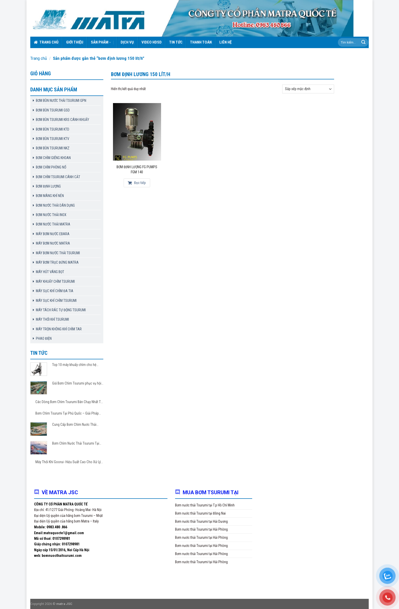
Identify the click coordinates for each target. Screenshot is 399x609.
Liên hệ (225, 42)
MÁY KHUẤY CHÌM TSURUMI (55, 281)
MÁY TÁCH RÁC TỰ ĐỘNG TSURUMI (61, 310)
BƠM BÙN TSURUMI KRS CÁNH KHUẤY (62, 120)
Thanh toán (201, 42)
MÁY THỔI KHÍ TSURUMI (52, 319)
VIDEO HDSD (151, 42)
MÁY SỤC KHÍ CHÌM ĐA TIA (54, 291)
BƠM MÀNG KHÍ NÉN (50, 196)
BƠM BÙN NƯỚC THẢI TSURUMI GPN (61, 100)
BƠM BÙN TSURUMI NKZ (52, 148)
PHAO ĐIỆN (44, 338)
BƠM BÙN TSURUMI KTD (52, 129)
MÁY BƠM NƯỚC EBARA (52, 234)
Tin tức (175, 42)
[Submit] (363, 42)
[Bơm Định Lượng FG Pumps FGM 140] (137, 132)
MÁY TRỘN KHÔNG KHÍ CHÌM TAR (59, 329)
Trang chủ (46, 42)
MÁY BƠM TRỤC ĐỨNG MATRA (57, 262)
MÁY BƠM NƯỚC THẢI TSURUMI (58, 253)
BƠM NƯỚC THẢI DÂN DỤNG (55, 205)
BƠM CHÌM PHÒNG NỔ (51, 167)
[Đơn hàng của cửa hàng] (308, 88)
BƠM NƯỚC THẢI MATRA (53, 224)
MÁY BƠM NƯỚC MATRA (53, 243)
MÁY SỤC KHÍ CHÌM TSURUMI (56, 301)
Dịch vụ (127, 42)
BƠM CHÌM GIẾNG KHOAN (53, 158)
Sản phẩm (101, 42)
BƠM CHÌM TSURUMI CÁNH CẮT (58, 177)
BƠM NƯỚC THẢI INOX (51, 215)
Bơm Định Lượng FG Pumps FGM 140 (137, 169)
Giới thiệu (74, 42)
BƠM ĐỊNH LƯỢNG (48, 186)
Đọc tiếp (137, 183)
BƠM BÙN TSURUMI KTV (52, 139)
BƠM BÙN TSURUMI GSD (53, 110)
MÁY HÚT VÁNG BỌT (50, 272)
